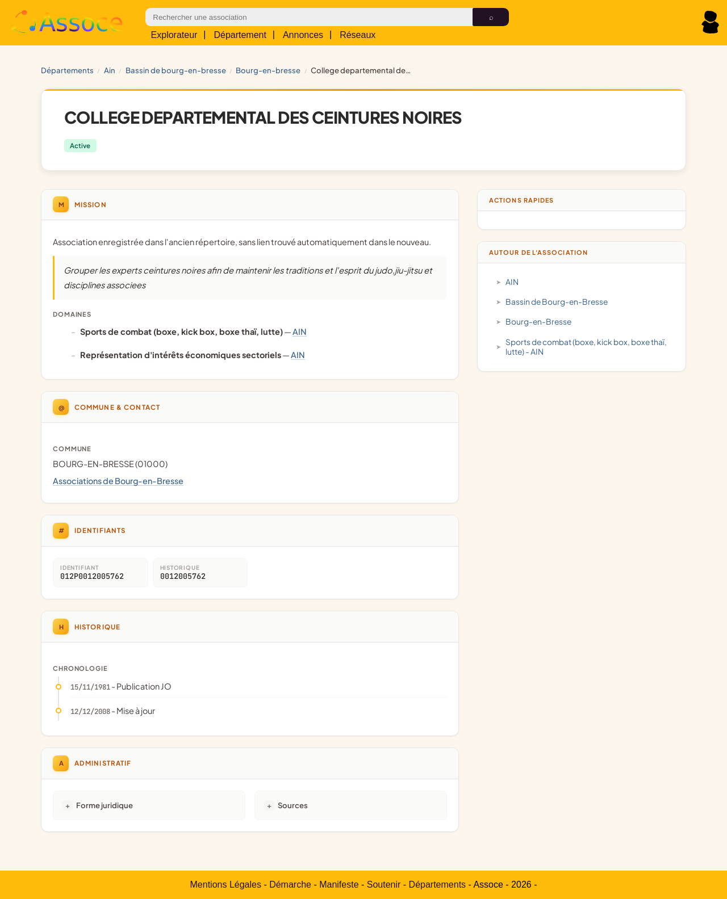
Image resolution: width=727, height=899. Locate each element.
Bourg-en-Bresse (268, 70)
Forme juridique (104, 805)
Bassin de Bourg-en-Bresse (176, 70)
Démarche (290, 884)
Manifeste (338, 884)
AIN (109, 70)
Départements (67, 70)
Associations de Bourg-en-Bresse (118, 481)
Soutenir (384, 884)
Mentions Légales (225, 884)
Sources (293, 805)
